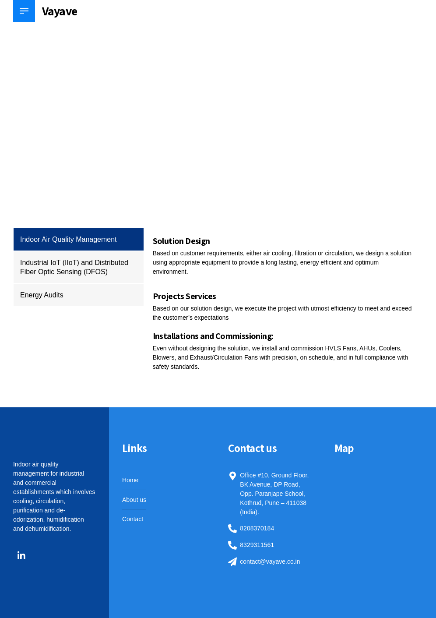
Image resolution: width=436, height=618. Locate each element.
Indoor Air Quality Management (68, 239)
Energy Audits (41, 295)
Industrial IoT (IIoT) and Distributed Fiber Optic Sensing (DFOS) (74, 267)
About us (134, 499)
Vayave (59, 11)
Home (130, 480)
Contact (132, 519)
